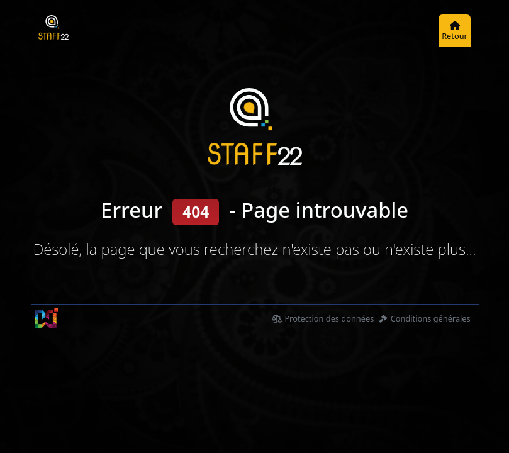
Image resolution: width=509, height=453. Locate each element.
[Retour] (455, 30)
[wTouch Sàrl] (46, 318)
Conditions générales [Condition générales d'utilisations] (424, 318)
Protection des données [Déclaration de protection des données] (323, 318)
